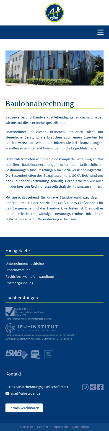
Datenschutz (80, 427)
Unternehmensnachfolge (24, 263)
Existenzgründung (19, 283)
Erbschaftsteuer (17, 269)
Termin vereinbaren (24, 408)
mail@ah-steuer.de (25, 393)
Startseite (26, 427)
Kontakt (42, 427)
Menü (11, 32)
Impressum (60, 427)
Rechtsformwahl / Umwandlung (29, 276)
